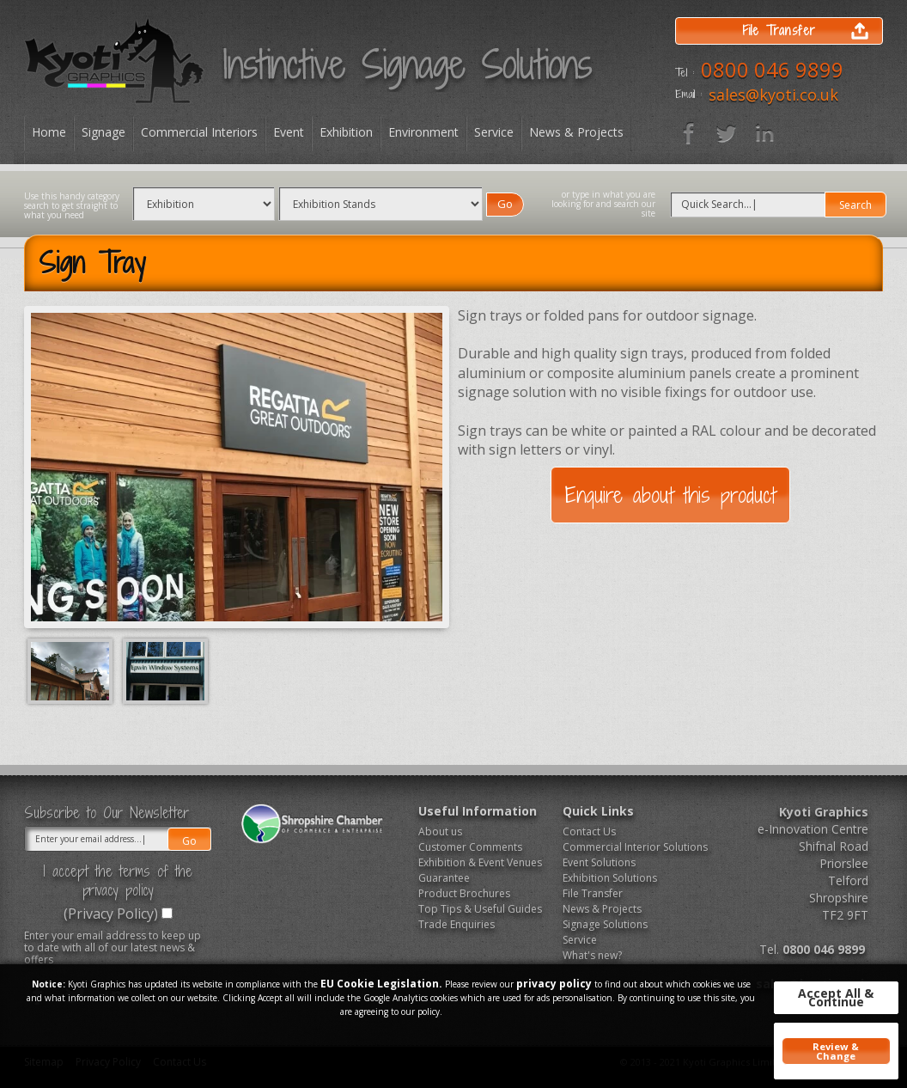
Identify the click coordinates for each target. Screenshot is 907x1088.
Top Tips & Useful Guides (480, 909)
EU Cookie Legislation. (381, 983)
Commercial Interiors (199, 132)
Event (288, 132)
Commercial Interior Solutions (629, 847)
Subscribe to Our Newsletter (106, 813)
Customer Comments (470, 847)
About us (440, 831)
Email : (688, 94)
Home (49, 132)
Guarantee (444, 878)
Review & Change (836, 1051)
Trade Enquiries (456, 924)
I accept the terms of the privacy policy (117, 881)
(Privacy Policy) (111, 913)
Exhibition (346, 132)
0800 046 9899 (772, 69)
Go (505, 203)
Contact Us (589, 831)
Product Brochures (464, 893)
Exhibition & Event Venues (480, 862)
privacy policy (554, 983)
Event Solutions (599, 862)
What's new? (592, 955)
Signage (103, 132)
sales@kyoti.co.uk (773, 94)
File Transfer (593, 893)
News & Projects (576, 132)
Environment (423, 132)
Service (494, 132)
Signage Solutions (605, 924)
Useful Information (477, 811)
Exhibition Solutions (610, 878)
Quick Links (598, 811)
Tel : (684, 73)
